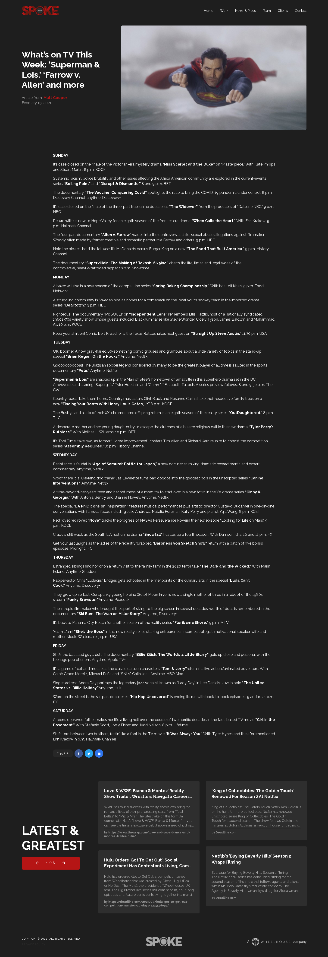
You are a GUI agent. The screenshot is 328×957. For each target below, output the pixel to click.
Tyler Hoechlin (127, 385)
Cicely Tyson (207, 319)
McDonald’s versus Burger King (142, 249)
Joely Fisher (121, 725)
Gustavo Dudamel (233, 506)
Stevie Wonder (182, 319)
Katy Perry (190, 511)
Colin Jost (140, 674)
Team (267, 13)
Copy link (63, 753)
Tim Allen (171, 441)
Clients (283, 13)
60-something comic (125, 351)
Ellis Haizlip (198, 314)
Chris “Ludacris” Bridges (97, 580)
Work (224, 13)
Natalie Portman (166, 511)
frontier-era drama (175, 221)
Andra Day (87, 683)
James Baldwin (232, 319)
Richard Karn (198, 441)
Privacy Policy (33, 944)
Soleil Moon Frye (152, 594)
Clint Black (153, 398)
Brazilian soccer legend (111, 365)
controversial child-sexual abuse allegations (195, 235)
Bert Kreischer (110, 333)
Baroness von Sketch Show (179, 543)
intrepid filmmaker (76, 608)
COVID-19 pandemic (219, 192)
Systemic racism (67, 178)
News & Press (245, 13)
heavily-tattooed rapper (97, 268)
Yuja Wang (228, 511)
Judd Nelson (150, 725)
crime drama (131, 534)
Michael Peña (100, 674)
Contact (300, 13)
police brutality (95, 178)
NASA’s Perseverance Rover (163, 520)
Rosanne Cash (182, 398)
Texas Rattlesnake (148, 333)
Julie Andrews (138, 511)
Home (208, 13)
